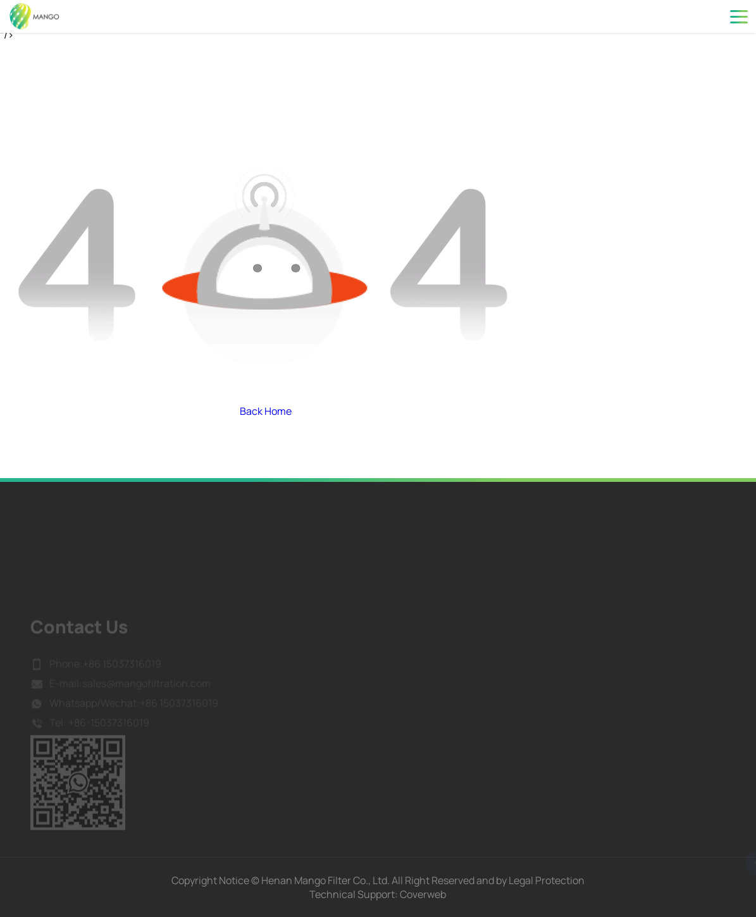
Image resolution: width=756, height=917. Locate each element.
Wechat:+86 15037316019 (159, 716)
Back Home (266, 411)
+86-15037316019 (107, 735)
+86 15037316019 (122, 677)
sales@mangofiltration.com (146, 696)
